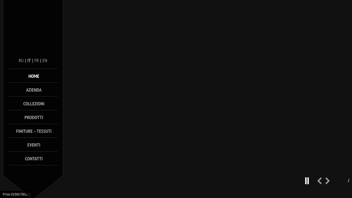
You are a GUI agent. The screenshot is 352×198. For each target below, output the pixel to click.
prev (321, 183)
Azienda (34, 90)
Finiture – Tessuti (33, 131)
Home (33, 76)
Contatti (34, 158)
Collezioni (34, 103)
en (45, 60)
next (330, 183)
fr (36, 60)
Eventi (33, 145)
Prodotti (33, 117)
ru (21, 60)
